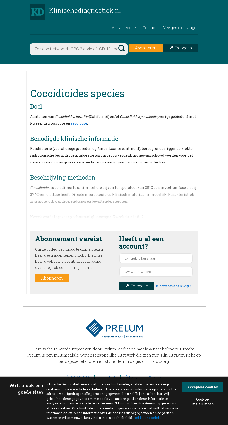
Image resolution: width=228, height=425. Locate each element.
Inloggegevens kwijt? (172, 287)
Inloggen (183, 49)
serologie (79, 124)
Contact (149, 29)
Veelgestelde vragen (180, 29)
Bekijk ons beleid (147, 417)
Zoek (121, 48)
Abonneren (146, 49)
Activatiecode (124, 29)
